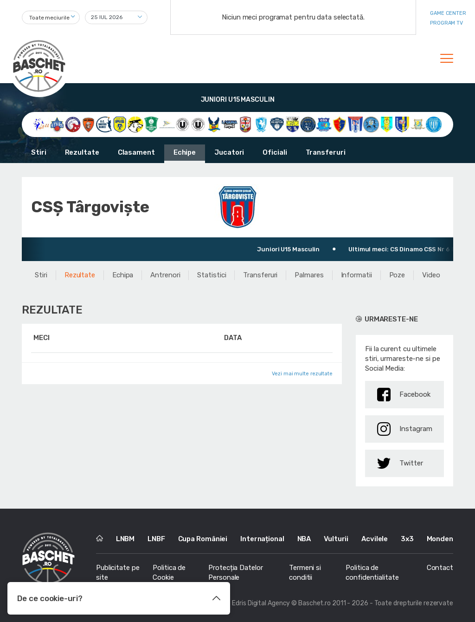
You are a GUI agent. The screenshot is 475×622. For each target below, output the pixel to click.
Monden (440, 539)
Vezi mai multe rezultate (302, 374)
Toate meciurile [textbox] (49, 17)
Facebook (403, 394)
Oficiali (275, 152)
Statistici (211, 275)
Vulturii (336, 539)
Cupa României (203, 539)
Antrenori (165, 275)
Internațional (262, 539)
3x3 (407, 539)
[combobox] (51, 17)
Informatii (356, 275)
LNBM (125, 539)
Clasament (136, 152)
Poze (397, 275)
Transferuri (326, 152)
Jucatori (229, 152)
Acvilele (374, 539)
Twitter (400, 463)
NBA (304, 539)
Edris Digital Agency (261, 603)
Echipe (184, 152)
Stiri (38, 152)
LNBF (156, 539)
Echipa (122, 275)
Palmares (309, 275)
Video (431, 275)
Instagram (404, 429)
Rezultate (82, 152)
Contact (440, 567)
